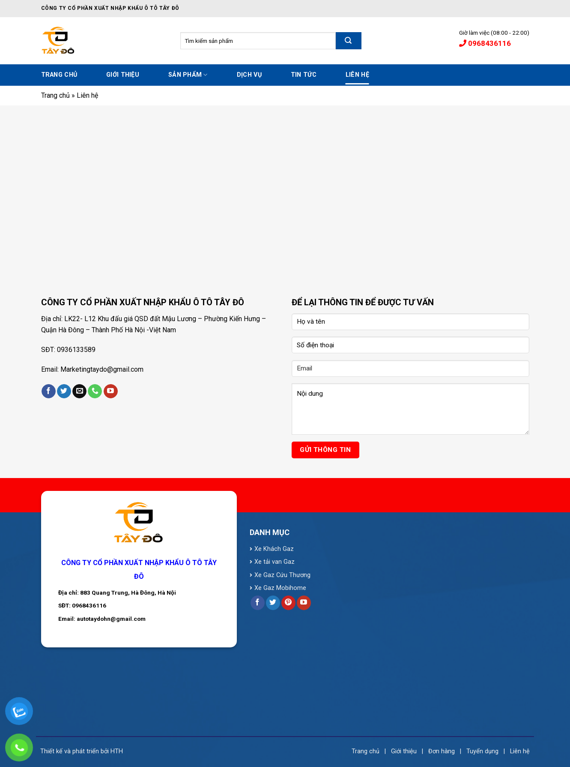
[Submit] (348, 40)
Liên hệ (357, 74)
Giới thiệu (122, 74)
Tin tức (303, 74)
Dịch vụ (249, 74)
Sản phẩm (188, 75)
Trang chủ (59, 74)
